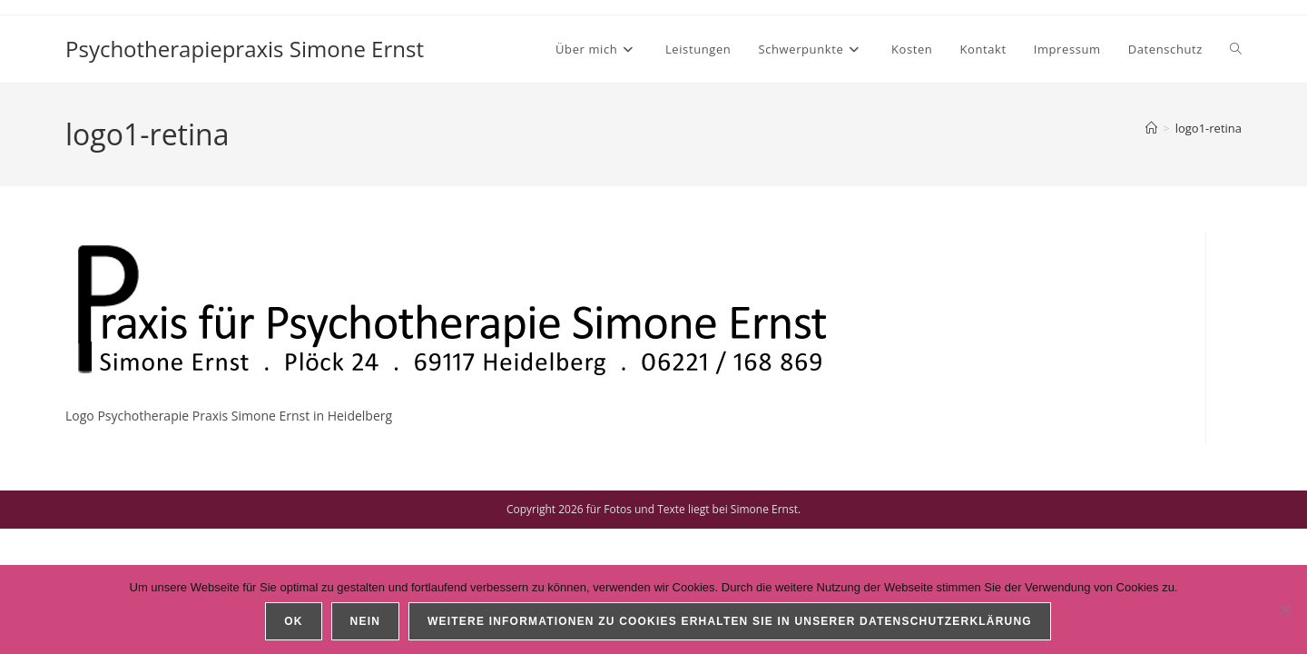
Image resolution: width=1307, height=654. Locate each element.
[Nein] (1284, 609)
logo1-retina (1208, 128)
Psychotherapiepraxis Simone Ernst (244, 49)
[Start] (1151, 128)
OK (293, 621)
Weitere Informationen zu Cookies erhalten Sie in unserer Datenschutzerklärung (729, 621)
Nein (365, 621)
